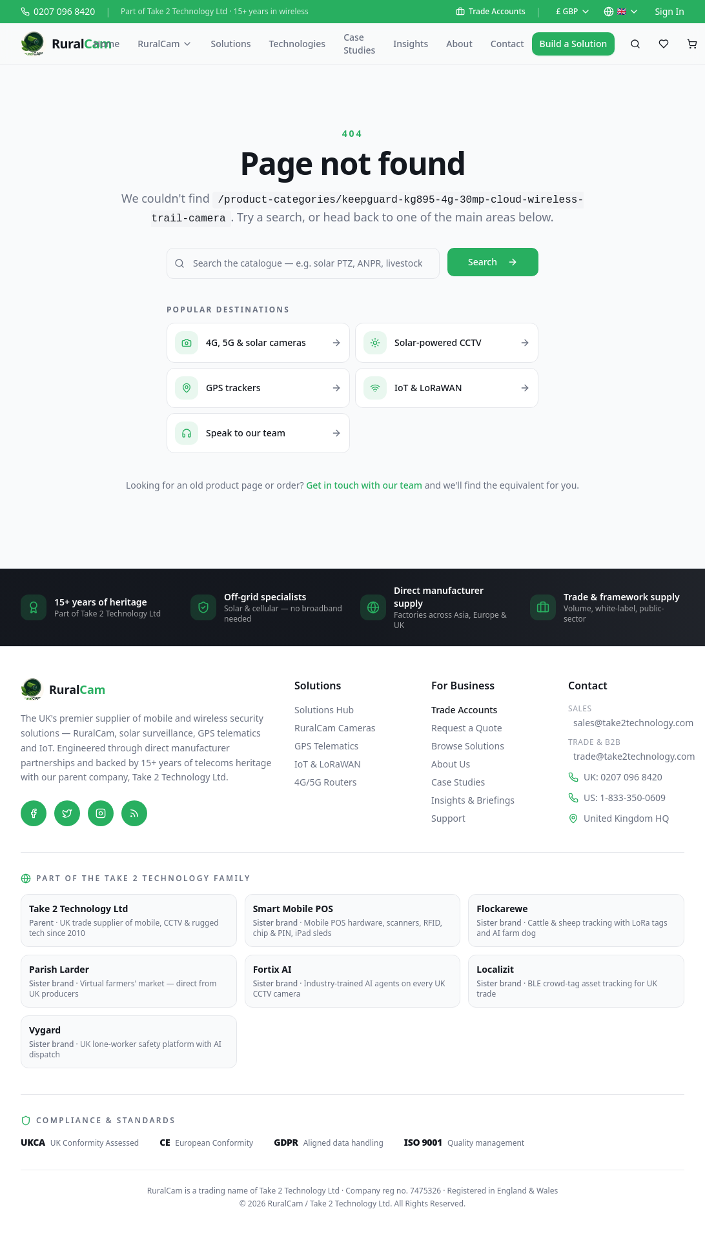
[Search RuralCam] (303, 263)
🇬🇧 (621, 11)
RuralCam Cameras (335, 728)
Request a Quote (466, 728)
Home (106, 43)
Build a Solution (574, 43)
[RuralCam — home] (53, 44)
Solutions (230, 43)
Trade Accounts (491, 11)
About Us (450, 764)
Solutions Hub (324, 710)
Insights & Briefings (473, 800)
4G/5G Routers (325, 782)
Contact (507, 43)
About (459, 43)
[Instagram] (101, 813)
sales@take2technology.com (628, 723)
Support (448, 818)
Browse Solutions (467, 746)
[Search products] (635, 44)
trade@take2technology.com (628, 756)
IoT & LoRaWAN (327, 764)
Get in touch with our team (364, 485)
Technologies (297, 43)
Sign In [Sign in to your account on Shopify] (669, 11)
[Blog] (134, 813)
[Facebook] (33, 813)
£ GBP (574, 11)
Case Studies (359, 43)
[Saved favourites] (664, 44)
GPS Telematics (326, 746)
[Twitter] (67, 813)
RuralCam (165, 43)
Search (493, 262)
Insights (410, 43)
